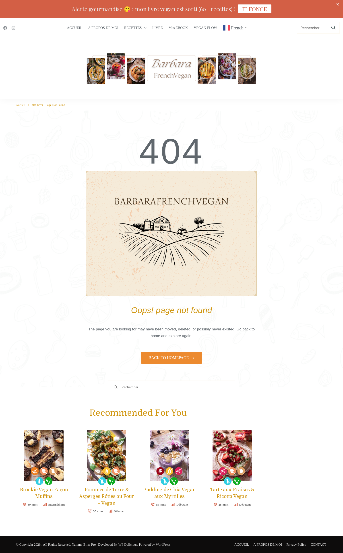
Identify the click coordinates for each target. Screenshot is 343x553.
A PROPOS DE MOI (103, 28)
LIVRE (157, 28)
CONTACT (319, 544)
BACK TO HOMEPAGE (169, 357)
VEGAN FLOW (205, 28)
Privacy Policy (297, 544)
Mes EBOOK (178, 28)
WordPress (162, 544)
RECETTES (133, 28)
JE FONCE (254, 8)
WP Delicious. (128, 544)
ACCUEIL (74, 28)
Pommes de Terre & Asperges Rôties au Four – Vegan (106, 496)
